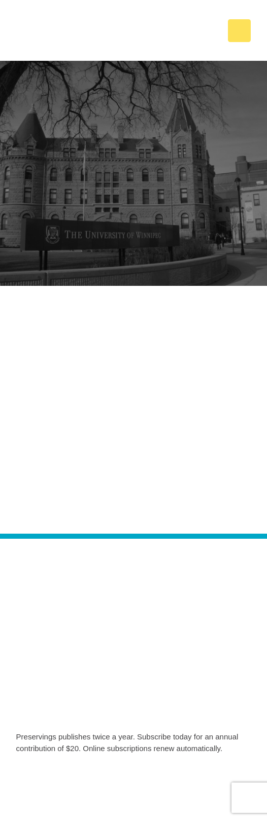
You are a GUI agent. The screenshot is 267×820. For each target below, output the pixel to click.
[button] (239, 30)
